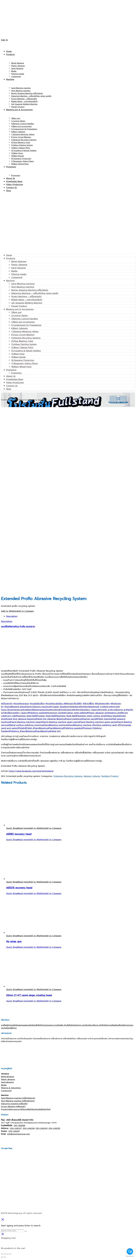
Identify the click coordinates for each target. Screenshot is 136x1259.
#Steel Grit (55, 731)
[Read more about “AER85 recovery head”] (23, 828)
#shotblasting (90, 706)
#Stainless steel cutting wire (90, 715)
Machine (10, 280)
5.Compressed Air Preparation (26, 325)
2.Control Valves (19, 315)
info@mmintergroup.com (18, 1134)
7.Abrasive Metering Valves (24, 331)
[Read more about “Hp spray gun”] (23, 935)
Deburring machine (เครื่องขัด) (14, 1103)
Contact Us (11, 385)
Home (9, 255)
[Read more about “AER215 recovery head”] (23, 881)
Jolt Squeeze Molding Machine (26, 302)
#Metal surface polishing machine (25, 725)
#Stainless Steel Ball (25, 715)
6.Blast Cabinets (19, 328)
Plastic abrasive (8, 1079)
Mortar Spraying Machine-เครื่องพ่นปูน (29, 290)
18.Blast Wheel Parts (21, 366)
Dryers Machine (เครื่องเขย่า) (13, 1106)
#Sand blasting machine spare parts (60, 722)
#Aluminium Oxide (54, 712)
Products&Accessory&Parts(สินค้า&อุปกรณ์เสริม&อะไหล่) (25, 1109)
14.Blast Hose (18, 353)
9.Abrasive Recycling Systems (25, 337)
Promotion (11, 369)
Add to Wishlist (9, 611)
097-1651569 (19, 1125)
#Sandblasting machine (55, 725)
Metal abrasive (7, 1076)
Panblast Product (110, 776)
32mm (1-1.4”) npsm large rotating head (29, 995)
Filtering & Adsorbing (11, 1087)
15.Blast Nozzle (18, 357)
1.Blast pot (16, 312)
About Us (10, 376)
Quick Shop (12, 828)
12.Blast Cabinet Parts (22, 347)
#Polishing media (36, 712)
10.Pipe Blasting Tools (22, 341)
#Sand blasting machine (37, 706)
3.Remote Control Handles (24, 318)
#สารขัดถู (54, 709)
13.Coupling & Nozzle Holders (26, 350)
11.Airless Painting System (24, 344)
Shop (8, 388)
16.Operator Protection (22, 360)
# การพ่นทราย (104, 706)
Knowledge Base (14, 379)
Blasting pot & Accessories (20, 309)
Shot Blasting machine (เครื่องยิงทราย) (18, 1100)
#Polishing (14, 731)
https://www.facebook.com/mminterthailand (31, 771)
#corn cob (10, 715)
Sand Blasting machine (23, 283)
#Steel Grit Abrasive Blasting (50, 718)
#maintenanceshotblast (19, 709)
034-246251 (14, 1131)
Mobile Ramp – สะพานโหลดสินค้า (26, 299)
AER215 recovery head (19, 887)
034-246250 (54, 1128)
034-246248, (29, 1128)
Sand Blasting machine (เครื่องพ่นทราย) (18, 1098)
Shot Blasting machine (22, 286)
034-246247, (16, 1128)
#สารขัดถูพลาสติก (67, 709)
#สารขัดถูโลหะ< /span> (87, 709)
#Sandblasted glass (14, 706)
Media (14, 271)
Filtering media (18, 274)
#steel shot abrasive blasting (20, 718)
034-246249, (42, 1128)
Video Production (15, 382)
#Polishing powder (72, 728)
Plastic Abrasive (19, 264)
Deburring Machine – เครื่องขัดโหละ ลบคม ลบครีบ (34, 293)
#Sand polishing (73, 718)
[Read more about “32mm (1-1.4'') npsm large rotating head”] (23, 989)
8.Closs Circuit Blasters (22, 334)
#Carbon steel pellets (75, 712)
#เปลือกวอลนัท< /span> (16, 712)
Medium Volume (92, 776)
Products (10, 258)
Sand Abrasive (18, 267)
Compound (16, 277)
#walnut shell (115, 712)
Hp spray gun (14, 941)
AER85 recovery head (18, 834)
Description (11, 616)
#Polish (21, 728)
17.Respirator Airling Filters (24, 363)
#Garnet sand (88, 718)
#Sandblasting (40, 728)
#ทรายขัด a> (104, 709)
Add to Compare (25, 611)
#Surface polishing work (105, 725)
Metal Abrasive (18, 261)
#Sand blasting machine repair (25, 722)
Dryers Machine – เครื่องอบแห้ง (26, 296)
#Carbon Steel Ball (45, 715)
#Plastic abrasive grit (97, 712)
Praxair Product (19, 306)
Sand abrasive (7, 1082)
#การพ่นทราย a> (118, 709)
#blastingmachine (41, 709)
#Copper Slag (57, 706)
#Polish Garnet (103, 718)
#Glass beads (112, 715)
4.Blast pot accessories (23, 321)
